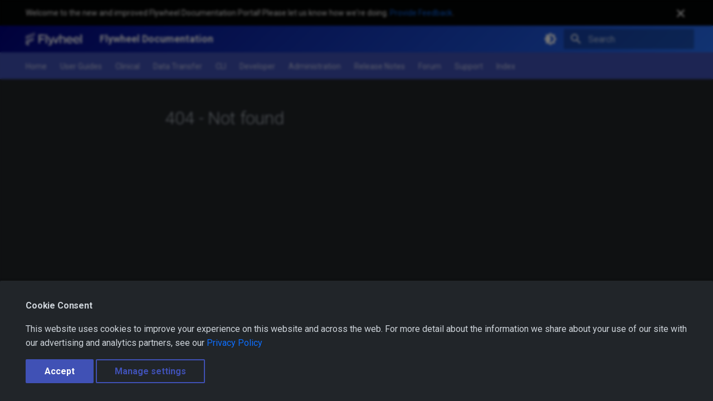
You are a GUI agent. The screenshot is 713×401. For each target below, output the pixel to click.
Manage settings (150, 371)
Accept (60, 371)
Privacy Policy (234, 343)
